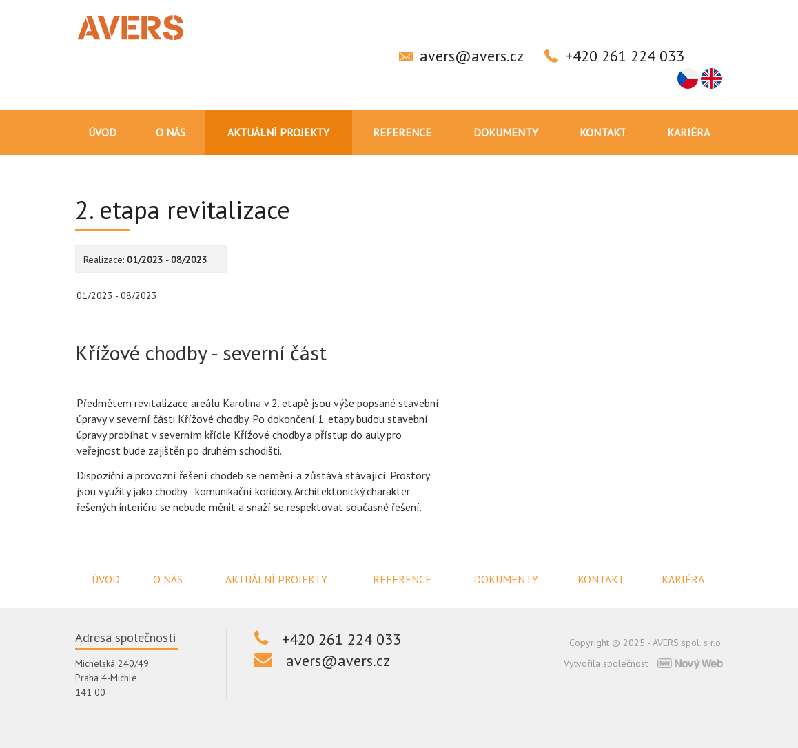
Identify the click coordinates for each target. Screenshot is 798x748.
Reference (402, 132)
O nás (170, 132)
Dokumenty (505, 132)
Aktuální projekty (278, 132)
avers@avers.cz (472, 55)
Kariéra (688, 132)
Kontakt (603, 132)
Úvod (102, 132)
